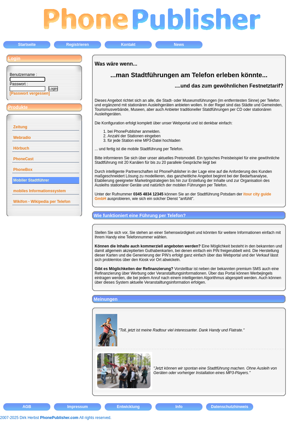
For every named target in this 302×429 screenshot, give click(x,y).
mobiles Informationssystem (39, 191)
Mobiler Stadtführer (31, 180)
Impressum (77, 406)
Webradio (22, 137)
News (179, 44)
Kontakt (128, 44)
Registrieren (77, 44)
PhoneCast (23, 159)
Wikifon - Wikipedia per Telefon (41, 201)
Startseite (27, 44)
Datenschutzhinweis (229, 406)
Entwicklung (128, 406)
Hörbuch (21, 148)
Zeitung (20, 127)
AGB (27, 406)
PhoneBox (22, 169)
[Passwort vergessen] (30, 93)
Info (178, 406)
